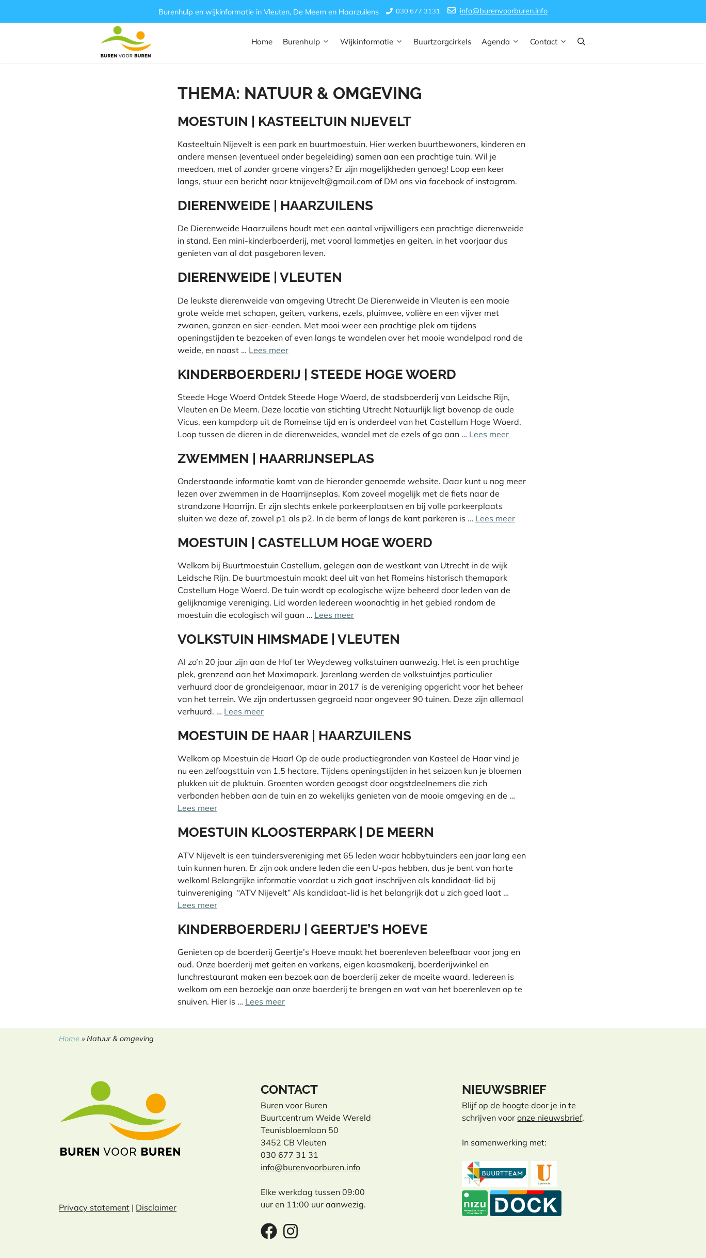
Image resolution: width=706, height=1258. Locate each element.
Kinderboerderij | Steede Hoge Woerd (317, 374)
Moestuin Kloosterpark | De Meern (306, 832)
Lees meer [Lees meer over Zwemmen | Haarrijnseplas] (495, 518)
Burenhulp (309, 41)
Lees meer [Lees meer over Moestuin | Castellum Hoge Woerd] (334, 615)
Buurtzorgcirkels (442, 41)
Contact (551, 41)
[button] (581, 41)
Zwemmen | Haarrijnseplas (276, 458)
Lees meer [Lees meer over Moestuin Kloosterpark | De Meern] (197, 905)
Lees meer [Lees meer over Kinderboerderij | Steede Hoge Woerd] (489, 434)
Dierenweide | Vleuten (260, 277)
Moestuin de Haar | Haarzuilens (294, 735)
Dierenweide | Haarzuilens (275, 205)
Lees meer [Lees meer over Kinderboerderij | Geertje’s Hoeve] (265, 1001)
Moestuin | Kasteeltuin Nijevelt (294, 121)
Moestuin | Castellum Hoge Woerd (305, 542)
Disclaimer (156, 1207)
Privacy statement (94, 1207)
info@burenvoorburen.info (504, 10)
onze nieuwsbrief (549, 1117)
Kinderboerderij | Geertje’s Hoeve (303, 929)
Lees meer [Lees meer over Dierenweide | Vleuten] (268, 350)
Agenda (503, 41)
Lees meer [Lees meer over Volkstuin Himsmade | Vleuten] (244, 711)
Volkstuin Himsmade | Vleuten (289, 639)
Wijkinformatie (374, 41)
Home (261, 41)
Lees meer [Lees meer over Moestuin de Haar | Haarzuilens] (197, 808)
